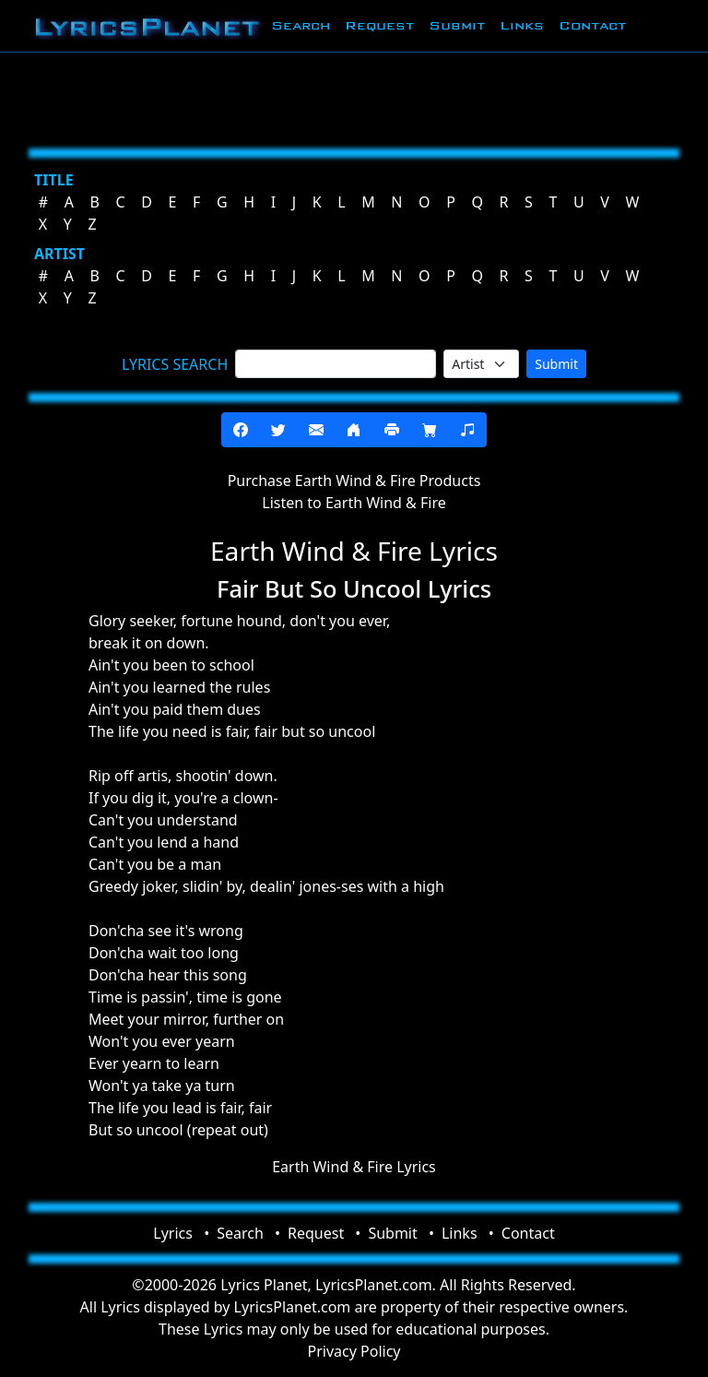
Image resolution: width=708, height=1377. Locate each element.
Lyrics (173, 1233)
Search (300, 25)
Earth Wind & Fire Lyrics (354, 1167)
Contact (592, 25)
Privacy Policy (354, 1351)
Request (379, 25)
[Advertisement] (354, 96)
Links (522, 25)
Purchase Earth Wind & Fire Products (354, 480)
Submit (457, 25)
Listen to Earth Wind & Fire (353, 503)
